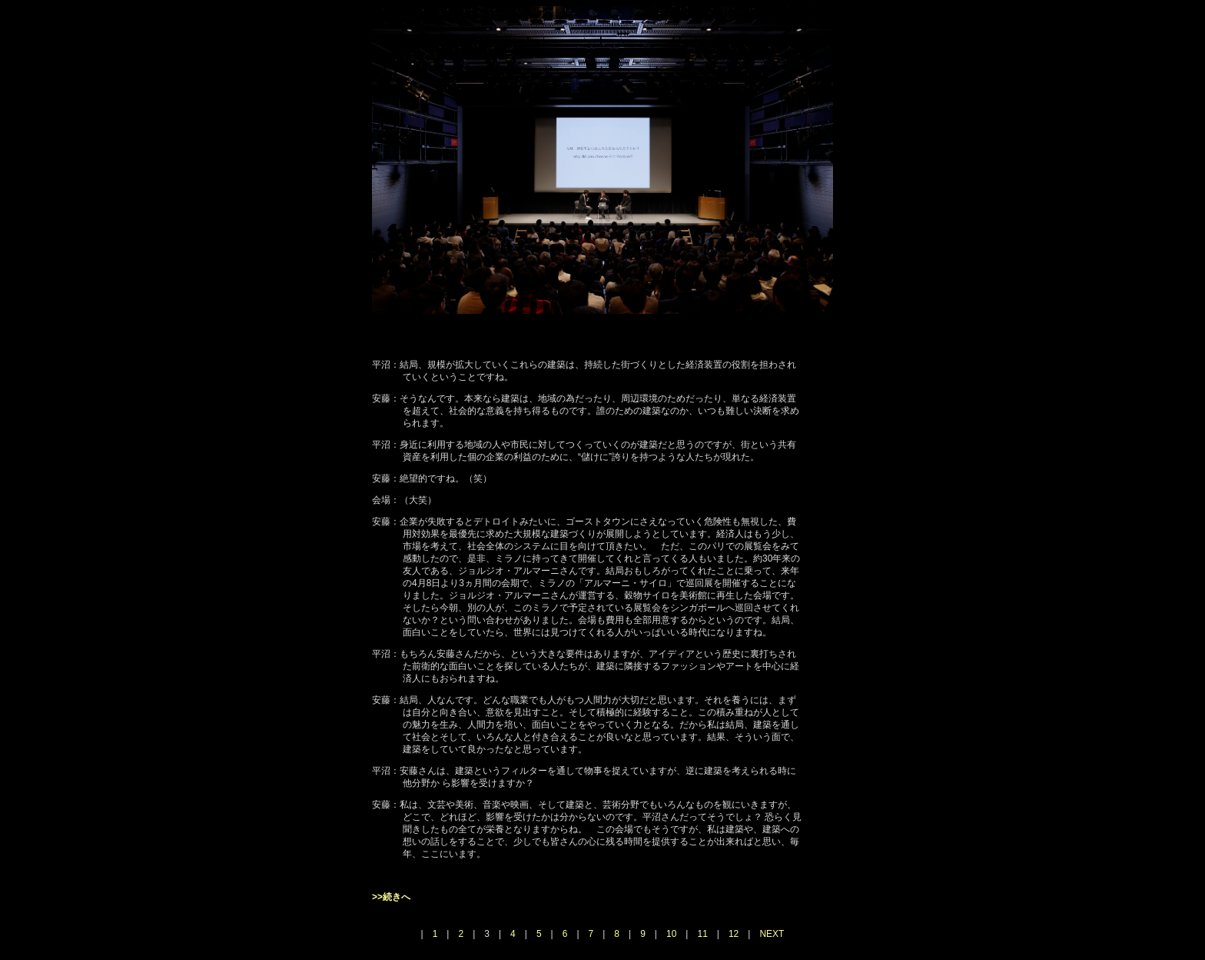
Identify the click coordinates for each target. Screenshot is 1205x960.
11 (702, 933)
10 (671, 933)
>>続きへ (391, 897)
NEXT (771, 933)
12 (734, 933)
